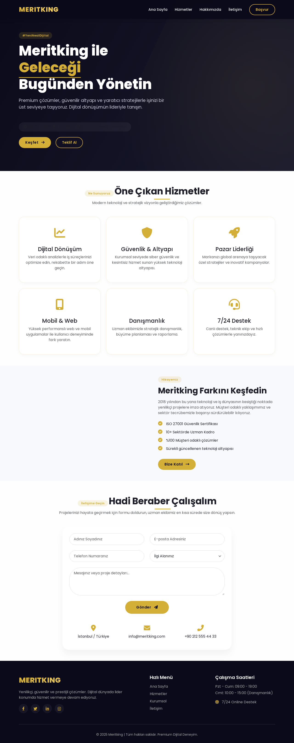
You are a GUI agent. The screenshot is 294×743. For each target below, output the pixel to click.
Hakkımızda (210, 9)
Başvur (262, 9)
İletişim (235, 9)
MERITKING (39, 9)
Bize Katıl (176, 464)
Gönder (147, 607)
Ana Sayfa (157, 9)
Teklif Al (69, 142)
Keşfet (35, 142)
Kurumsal (158, 701)
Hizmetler (183, 9)
